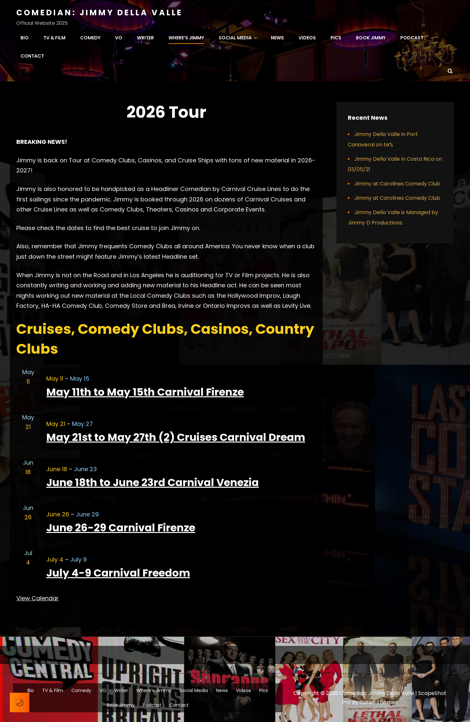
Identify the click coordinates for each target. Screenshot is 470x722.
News (277, 37)
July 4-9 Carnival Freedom (118, 572)
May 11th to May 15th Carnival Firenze (145, 392)
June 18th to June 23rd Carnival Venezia (152, 482)
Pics (335, 37)
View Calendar (37, 598)
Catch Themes (379, 702)
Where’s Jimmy (186, 37)
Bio (25, 37)
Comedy (90, 37)
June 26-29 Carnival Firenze (120, 527)
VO (118, 37)
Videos (307, 37)
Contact (32, 56)
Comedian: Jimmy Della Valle (99, 12)
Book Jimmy (371, 37)
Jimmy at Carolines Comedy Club (397, 183)
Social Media (238, 37)
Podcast (411, 37)
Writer (145, 37)
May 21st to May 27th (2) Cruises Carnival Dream (175, 437)
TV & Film (54, 37)
